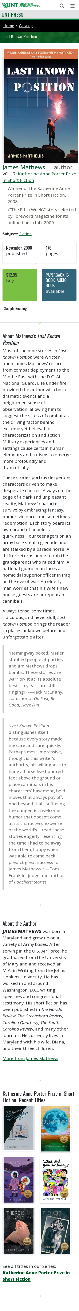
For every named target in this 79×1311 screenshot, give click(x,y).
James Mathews (24, 167)
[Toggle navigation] (73, 6)
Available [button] (55, 291)
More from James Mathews (30, 1058)
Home (8, 25)
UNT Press (12, 14)
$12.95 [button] (11, 275)
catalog (26, 25)
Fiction (25, 233)
